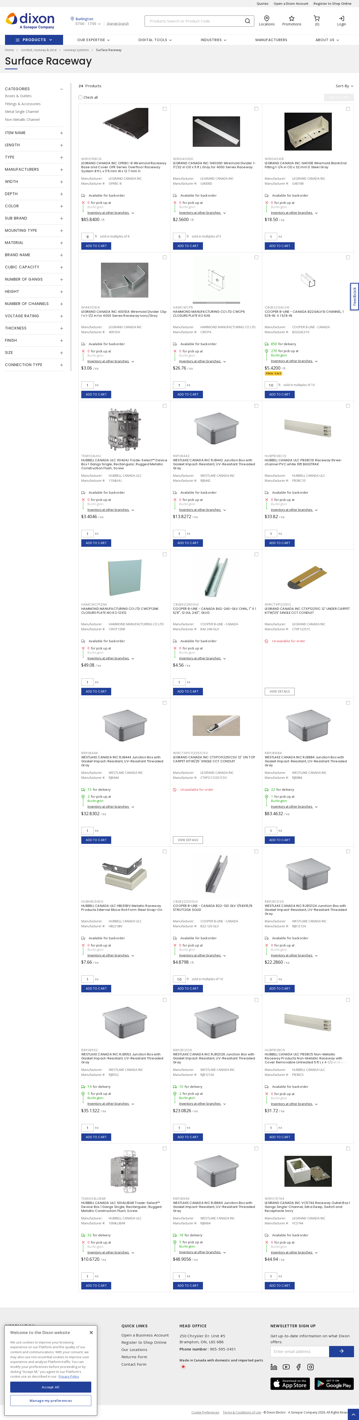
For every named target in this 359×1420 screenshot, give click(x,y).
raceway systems (76, 50)
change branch (118, 24)
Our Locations (134, 1349)
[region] (50, 1370)
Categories (17, 88)
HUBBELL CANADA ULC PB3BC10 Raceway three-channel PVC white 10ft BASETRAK (303, 462)
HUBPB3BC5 (275, 1050)
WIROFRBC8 (91, 159)
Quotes (263, 3)
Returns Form (134, 1356)
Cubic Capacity (22, 267)
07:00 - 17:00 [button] (86, 24)
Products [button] (34, 39)
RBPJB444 (89, 753)
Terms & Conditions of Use (242, 1412)
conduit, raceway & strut (39, 50)
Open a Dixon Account (291, 3)
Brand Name (17, 254)
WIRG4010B (274, 159)
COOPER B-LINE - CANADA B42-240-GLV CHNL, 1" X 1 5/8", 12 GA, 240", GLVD (214, 611)
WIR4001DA (90, 307)
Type (9, 157)
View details (279, 691)
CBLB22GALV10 (277, 307)
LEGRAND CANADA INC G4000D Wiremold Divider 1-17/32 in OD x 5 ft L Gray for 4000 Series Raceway (214, 165)
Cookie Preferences (205, 1412)
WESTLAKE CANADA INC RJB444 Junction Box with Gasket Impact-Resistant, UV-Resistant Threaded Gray (122, 761)
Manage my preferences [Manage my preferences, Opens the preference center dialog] (51, 1400)
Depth (11, 193)
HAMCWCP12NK (94, 604)
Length (12, 145)
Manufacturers (271, 39)
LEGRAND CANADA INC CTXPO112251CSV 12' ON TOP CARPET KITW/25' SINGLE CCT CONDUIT (214, 759)
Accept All (51, 1387)
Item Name (15, 132)
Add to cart (96, 246)
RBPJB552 (89, 1050)
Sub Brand (16, 218)
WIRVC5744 (274, 1198)
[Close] (91, 1332)
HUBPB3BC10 (275, 456)
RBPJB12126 (182, 1050)
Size (9, 352)
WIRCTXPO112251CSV (190, 753)
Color (12, 206)
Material (14, 242)
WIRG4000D (183, 159)
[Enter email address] (299, 1351)
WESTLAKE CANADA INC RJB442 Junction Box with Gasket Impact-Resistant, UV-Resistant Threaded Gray (214, 464)
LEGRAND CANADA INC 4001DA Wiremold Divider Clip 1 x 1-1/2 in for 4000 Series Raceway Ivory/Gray (124, 314)
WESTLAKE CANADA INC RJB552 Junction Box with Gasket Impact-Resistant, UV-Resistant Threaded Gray (122, 1058)
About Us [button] (325, 39)
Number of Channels (27, 303)
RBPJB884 (273, 753)
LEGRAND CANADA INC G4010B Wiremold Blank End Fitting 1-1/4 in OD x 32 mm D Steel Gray (306, 165)
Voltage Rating (22, 315)
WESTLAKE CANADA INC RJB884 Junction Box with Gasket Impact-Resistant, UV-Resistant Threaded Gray (306, 761)
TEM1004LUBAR (93, 1198)
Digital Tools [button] (153, 39)
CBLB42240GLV (186, 604)
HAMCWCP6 (183, 307)
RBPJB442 (181, 456)
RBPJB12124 (274, 901)
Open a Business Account (145, 1335)
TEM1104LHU (91, 456)
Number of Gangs (24, 279)
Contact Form (134, 1364)
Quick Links (134, 1326)
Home (9, 50)
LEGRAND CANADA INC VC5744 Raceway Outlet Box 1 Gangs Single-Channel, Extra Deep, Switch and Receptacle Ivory (307, 1207)
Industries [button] (211, 39)
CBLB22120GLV (185, 901)
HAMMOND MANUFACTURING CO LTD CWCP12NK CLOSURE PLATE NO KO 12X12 (120, 611)
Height (12, 291)
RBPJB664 (181, 1198)
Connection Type (23, 364)
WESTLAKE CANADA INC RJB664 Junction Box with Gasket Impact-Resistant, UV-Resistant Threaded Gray (214, 1207)
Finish (11, 340)
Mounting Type (21, 230)
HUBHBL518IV (92, 901)
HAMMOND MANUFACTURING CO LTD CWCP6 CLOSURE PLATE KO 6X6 (209, 314)
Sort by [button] (342, 85)
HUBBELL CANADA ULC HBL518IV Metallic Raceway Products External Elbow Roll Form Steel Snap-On (121, 908)
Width (11, 181)
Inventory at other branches (109, 212)
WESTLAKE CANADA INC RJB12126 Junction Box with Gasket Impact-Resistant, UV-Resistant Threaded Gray (214, 1058)
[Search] (199, 21)
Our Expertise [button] (91, 39)
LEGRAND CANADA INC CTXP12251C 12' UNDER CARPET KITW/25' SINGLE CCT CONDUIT (307, 611)
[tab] (34, 89)
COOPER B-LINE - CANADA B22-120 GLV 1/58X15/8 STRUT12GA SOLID (212, 908)
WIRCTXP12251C (278, 604)
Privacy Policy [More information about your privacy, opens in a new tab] (69, 1376)
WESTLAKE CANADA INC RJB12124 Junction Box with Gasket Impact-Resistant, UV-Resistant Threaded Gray (306, 910)
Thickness (16, 328)
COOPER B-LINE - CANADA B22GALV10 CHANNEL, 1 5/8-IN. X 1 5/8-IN (304, 314)
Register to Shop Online (333, 3)
